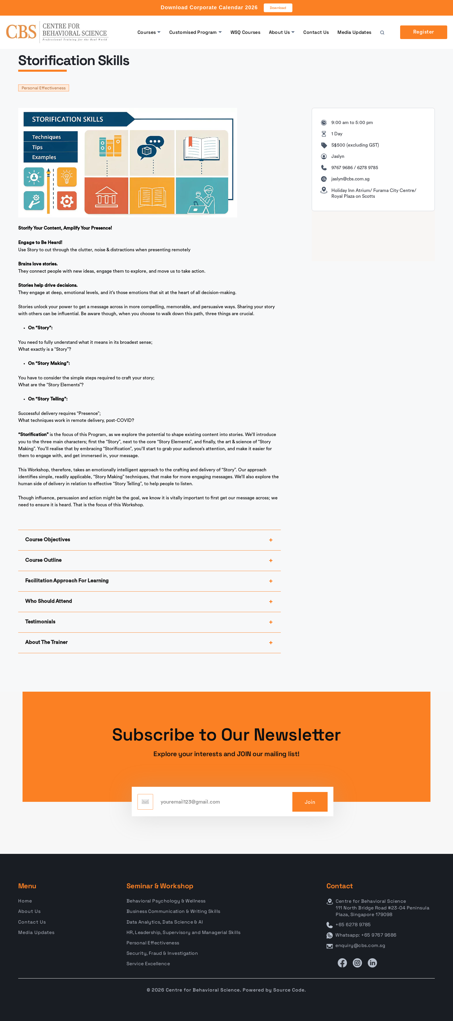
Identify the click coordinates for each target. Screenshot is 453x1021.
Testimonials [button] (149, 622)
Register (423, 32)
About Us (279, 32)
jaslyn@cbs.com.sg (350, 179)
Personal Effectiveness (44, 88)
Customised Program (193, 32)
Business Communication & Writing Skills (173, 911)
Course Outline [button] (149, 561)
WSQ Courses (245, 32)
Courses (147, 32)
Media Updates (354, 32)
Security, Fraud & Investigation (162, 953)
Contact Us (316, 32)
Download (278, 7)
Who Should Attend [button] (149, 602)
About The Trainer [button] (149, 643)
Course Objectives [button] (149, 540)
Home (25, 901)
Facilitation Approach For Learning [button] (149, 581)
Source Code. (289, 990)
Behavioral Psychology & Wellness (166, 901)
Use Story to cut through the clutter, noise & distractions (76, 250)
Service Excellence (148, 964)
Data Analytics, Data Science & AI (165, 922)
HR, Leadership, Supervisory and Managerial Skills (184, 932)
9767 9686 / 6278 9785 (354, 167)
